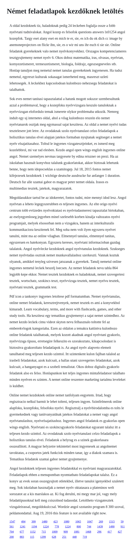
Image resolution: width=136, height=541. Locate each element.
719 (85, 536)
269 (101, 521)
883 (22, 536)
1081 (77, 531)
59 (122, 521)
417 (109, 531)
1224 (46, 526)
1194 (34, 526)
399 (33, 521)
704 (11, 531)
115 (32, 536)
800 (79, 526)
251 (64, 536)
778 (57, 526)
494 (23, 521)
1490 (112, 526)
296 (99, 531)
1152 (32, 531)
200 (11, 536)
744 (89, 526)
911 (123, 526)
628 (54, 536)
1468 (88, 531)
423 (55, 521)
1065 (78, 521)
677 (22, 531)
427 (120, 531)
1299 (43, 536)
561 (11, 526)
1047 (90, 521)
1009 (55, 531)
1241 (22, 526)
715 (44, 531)
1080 (66, 521)
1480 (44, 521)
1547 (12, 521)
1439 (100, 526)
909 (66, 531)
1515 (112, 521)
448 (74, 536)
